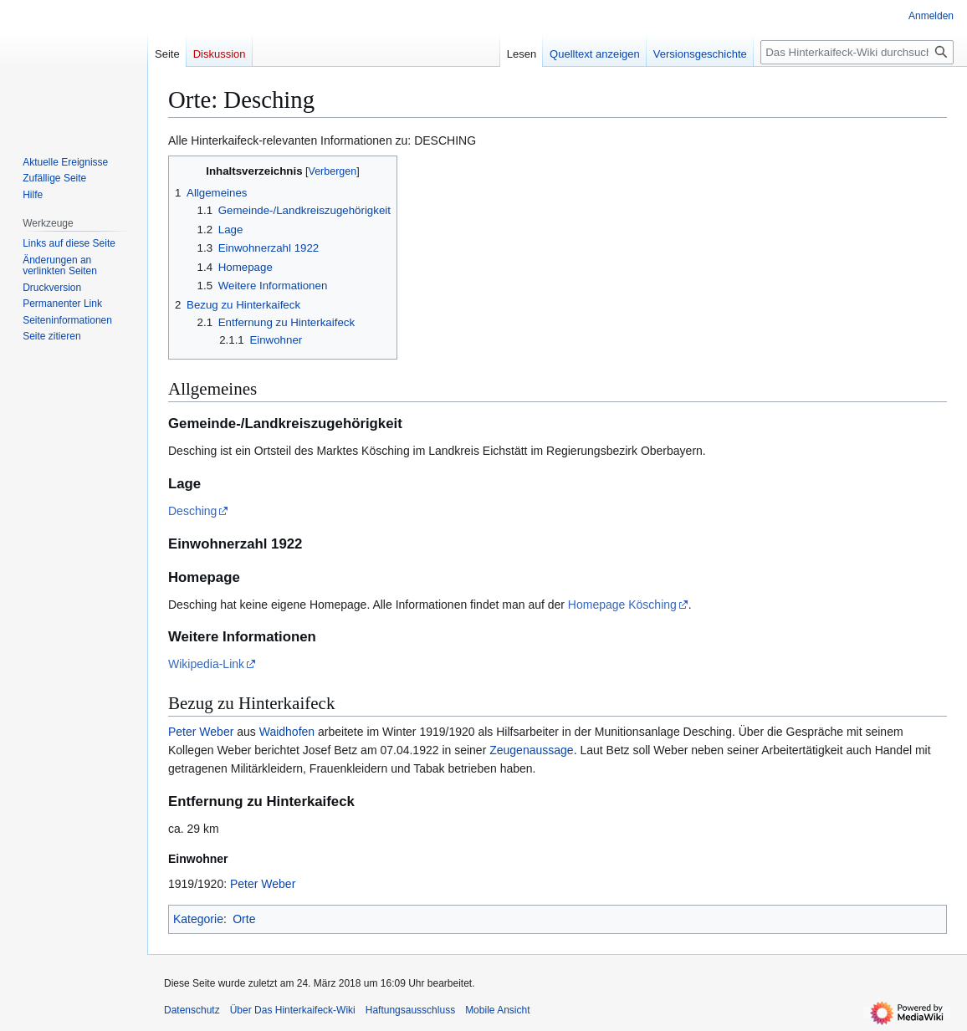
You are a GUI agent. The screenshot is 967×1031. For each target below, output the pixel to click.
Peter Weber (200, 731)
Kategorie (198, 919)
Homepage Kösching (622, 604)
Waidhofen (287, 731)
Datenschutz (192, 1010)
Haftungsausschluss (410, 1010)
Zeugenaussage (531, 750)
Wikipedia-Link (206, 664)
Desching (192, 511)
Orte (244, 919)
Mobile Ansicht (497, 1010)
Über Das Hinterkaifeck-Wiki (293, 1010)
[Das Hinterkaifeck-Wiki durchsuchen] (857, 52)
